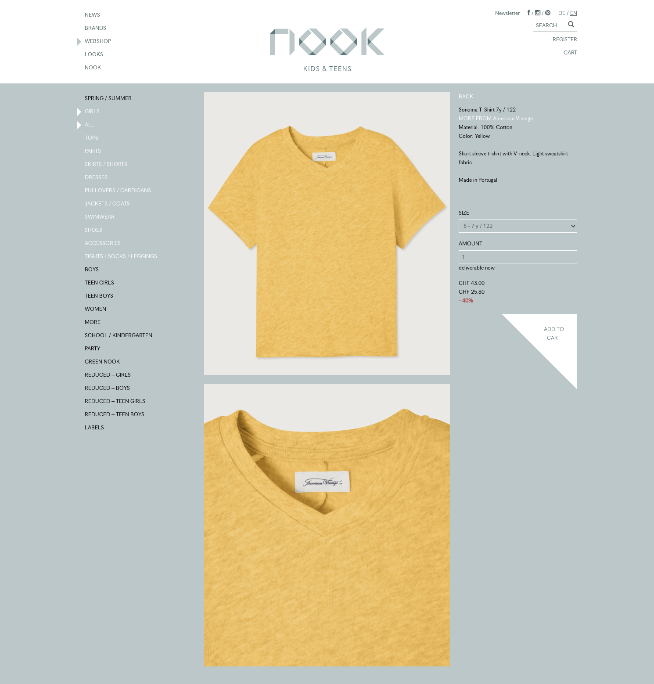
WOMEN (96, 309)
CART (566, 53)
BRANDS (96, 28)
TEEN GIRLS (100, 283)
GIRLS (93, 112)
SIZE (464, 212)
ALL (90, 125)
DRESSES (97, 177)
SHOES (94, 230)
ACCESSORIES (103, 243)
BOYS (92, 270)
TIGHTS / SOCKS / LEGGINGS (121, 256)
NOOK (93, 68)
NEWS (93, 15)
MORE (93, 322)
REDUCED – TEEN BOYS (115, 414)
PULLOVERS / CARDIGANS (118, 191)
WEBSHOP (98, 41)
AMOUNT (470, 243)
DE (561, 13)
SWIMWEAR (100, 217)
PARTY (93, 349)
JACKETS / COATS (108, 204)
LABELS (95, 428)
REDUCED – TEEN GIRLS (115, 401)
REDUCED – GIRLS (108, 375)
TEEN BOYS (99, 296)
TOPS (92, 138)
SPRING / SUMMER (109, 98)
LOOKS (94, 54)
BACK (466, 96)
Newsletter (507, 13)
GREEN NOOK (103, 362)
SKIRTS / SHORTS (106, 164)
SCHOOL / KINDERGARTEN (119, 335)
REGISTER (561, 40)
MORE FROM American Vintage (496, 118)
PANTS (93, 151)
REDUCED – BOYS (108, 388)
